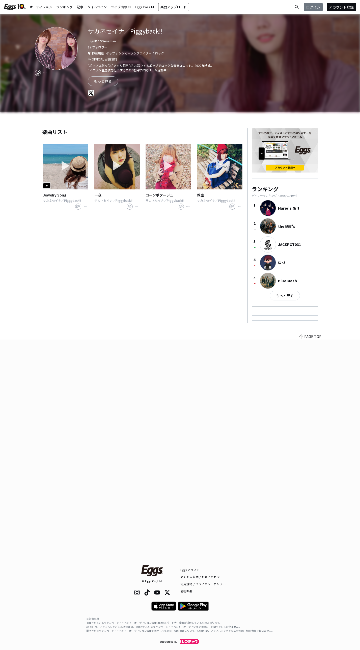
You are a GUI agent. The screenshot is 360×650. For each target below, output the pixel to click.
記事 (80, 7)
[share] (38, 73)
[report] (45, 73)
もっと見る (285, 295)
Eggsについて (190, 570)
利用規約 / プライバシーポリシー (203, 584)
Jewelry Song (54, 194)
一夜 (97, 194)
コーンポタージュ (159, 194)
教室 (200, 194)
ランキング (64, 7)
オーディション (41, 7)
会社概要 (186, 591)
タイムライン (97, 7)
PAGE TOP (310, 555)
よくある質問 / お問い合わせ (200, 577)
